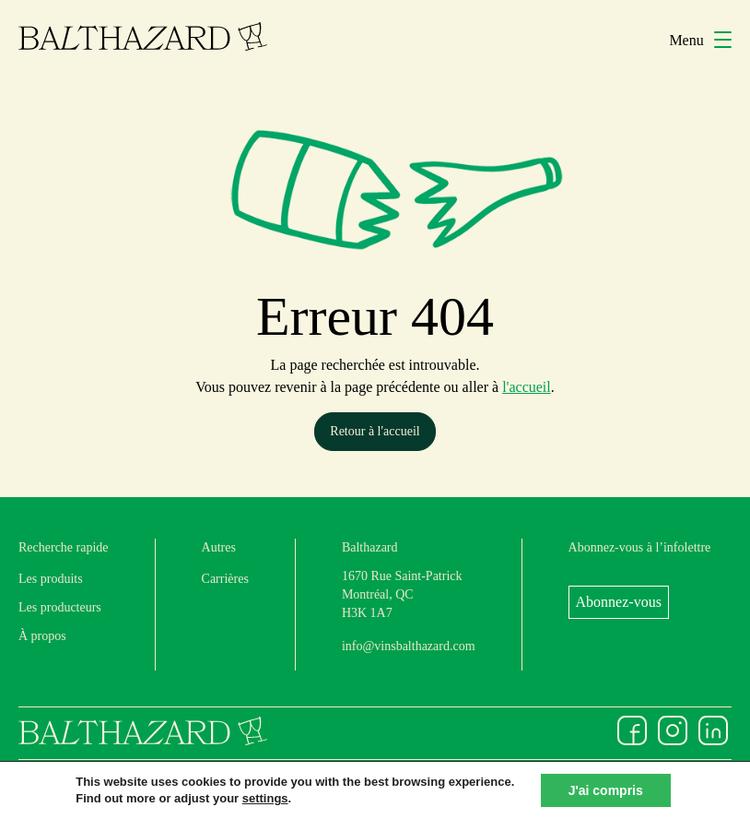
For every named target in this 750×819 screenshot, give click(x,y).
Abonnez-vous (619, 602)
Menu (700, 40)
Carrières (225, 579)
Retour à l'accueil (374, 431)
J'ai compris (605, 790)
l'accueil (526, 387)
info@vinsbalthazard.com (408, 646)
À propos (42, 636)
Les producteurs (59, 607)
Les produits (50, 579)
